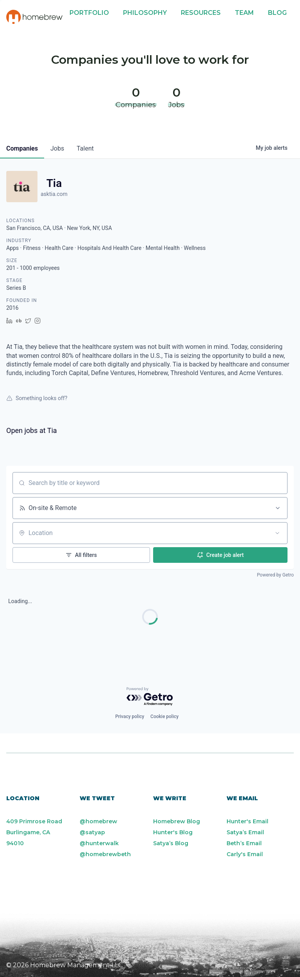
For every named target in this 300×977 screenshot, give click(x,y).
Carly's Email (245, 854)
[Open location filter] (277, 533)
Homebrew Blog (176, 821)
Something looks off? (36, 398)
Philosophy (145, 12)
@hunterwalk (99, 843)
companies (22, 148)
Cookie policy (164, 716)
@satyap (92, 832)
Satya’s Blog (170, 843)
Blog (277, 12)
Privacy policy (129, 716)
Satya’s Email (245, 832)
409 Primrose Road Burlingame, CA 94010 (34, 832)
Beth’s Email (244, 843)
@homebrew (98, 821)
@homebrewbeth (105, 854)
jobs (57, 148)
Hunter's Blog (173, 832)
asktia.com (54, 194)
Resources (201, 12)
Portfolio (89, 12)
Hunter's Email (247, 821)
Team (244, 12)
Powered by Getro (275, 575)
